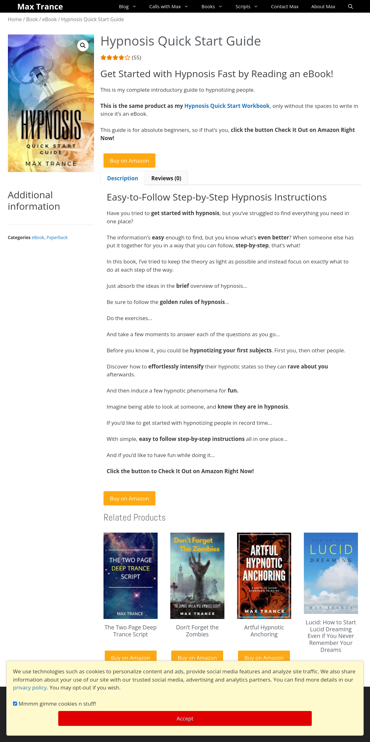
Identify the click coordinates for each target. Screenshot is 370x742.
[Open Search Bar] (350, 6)
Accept (185, 718)
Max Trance (40, 6)
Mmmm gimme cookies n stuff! (54, 703)
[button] (83, 45)
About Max (323, 6)
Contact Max (284, 6)
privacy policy (30, 687)
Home (15, 19)
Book (32, 19)
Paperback (57, 237)
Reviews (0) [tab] (166, 178)
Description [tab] (122, 178)
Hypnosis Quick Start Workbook (226, 105)
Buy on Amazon (129, 160)
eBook (49, 19)
